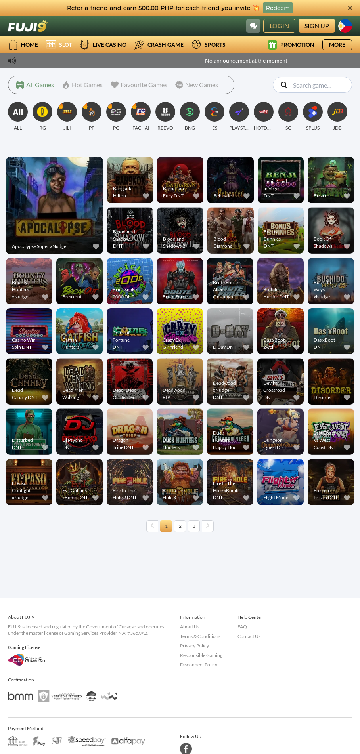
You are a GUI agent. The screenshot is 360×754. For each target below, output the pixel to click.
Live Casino (103, 45)
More (337, 44)
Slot (59, 45)
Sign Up (316, 25)
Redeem (278, 7)
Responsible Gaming (201, 655)
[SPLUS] (313, 116)
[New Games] (196, 85)
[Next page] (208, 526)
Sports (208, 45)
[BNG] (190, 116)
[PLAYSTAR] (239, 116)
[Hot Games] (82, 85)
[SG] (288, 116)
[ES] (214, 116)
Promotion (291, 45)
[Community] (253, 26)
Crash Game (159, 45)
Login (279, 25)
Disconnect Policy (198, 665)
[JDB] (337, 116)
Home (23, 45)
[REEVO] (165, 116)
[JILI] (67, 116)
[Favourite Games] (139, 85)
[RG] (42, 116)
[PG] (116, 116)
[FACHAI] (141, 116)
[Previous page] (152, 526)
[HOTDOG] (264, 116)
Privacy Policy (194, 646)
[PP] (91, 116)
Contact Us (248, 636)
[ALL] (18, 116)
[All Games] (35, 85)
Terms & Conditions (200, 636)
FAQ (242, 627)
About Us (189, 627)
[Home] (28, 25)
